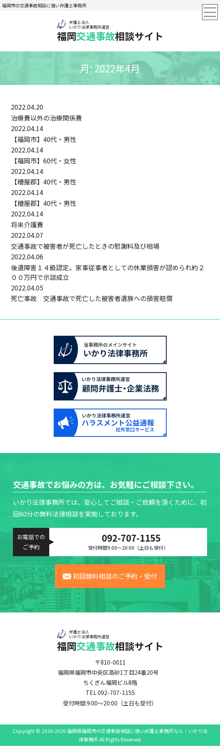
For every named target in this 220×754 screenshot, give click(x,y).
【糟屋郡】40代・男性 (43, 181)
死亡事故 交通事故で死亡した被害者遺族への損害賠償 (91, 298)
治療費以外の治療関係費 (46, 118)
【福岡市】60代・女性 (43, 160)
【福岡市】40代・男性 (43, 139)
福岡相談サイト (110, 30)
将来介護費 (27, 224)
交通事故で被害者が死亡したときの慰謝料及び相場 (85, 246)
